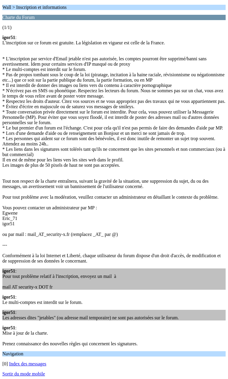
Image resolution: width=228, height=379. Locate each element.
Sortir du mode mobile (23, 373)
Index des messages (27, 363)
